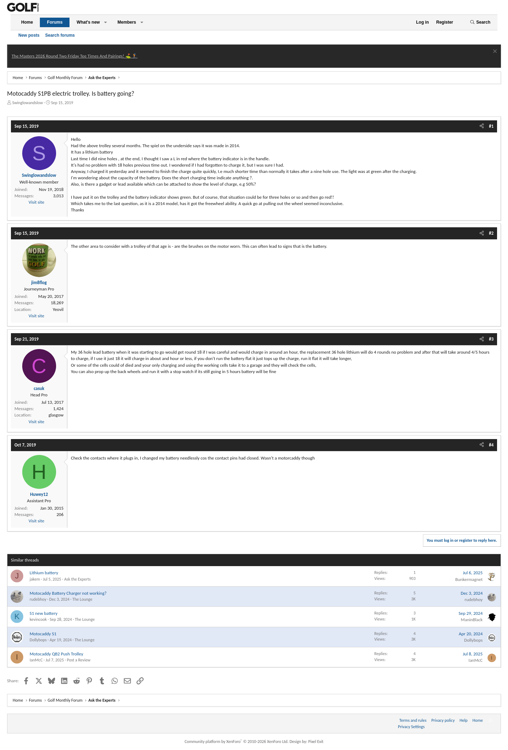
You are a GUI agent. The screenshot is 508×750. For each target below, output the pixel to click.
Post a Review (78, 660)
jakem (35, 579)
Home (27, 22)
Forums (54, 22)
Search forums (60, 35)
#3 (491, 339)
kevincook (38, 619)
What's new (88, 22)
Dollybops (38, 639)
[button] (105, 22)
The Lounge (82, 599)
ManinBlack (472, 619)
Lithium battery (44, 572)
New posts (29, 35)
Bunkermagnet (469, 579)
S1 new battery (44, 613)
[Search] (480, 22)
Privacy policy (443, 720)
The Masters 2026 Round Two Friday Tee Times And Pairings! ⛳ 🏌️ (75, 56)
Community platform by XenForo (237, 741)
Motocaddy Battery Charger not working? (68, 593)
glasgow (56, 415)
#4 (491, 445)
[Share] (481, 126)
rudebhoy (38, 599)
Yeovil (58, 309)
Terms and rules (413, 720)
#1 (491, 126)
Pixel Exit (315, 741)
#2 (491, 233)
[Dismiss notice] (494, 52)
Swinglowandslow (27, 102)
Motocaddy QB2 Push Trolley (56, 653)
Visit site (36, 202)
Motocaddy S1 (43, 633)
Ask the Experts (77, 579)
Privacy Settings (411, 726)
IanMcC (36, 660)
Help (464, 720)
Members (126, 22)
